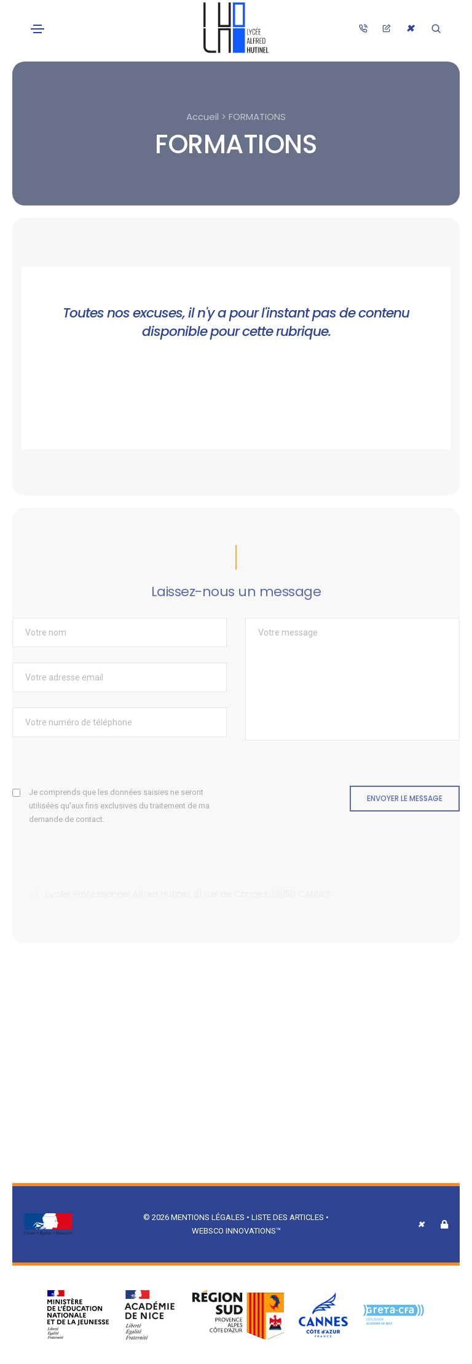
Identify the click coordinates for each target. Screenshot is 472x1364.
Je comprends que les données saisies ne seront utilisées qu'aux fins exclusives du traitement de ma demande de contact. (119, 806)
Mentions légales (208, 1217)
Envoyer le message (404, 798)
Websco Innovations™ (236, 1230)
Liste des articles (288, 1217)
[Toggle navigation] (37, 29)
